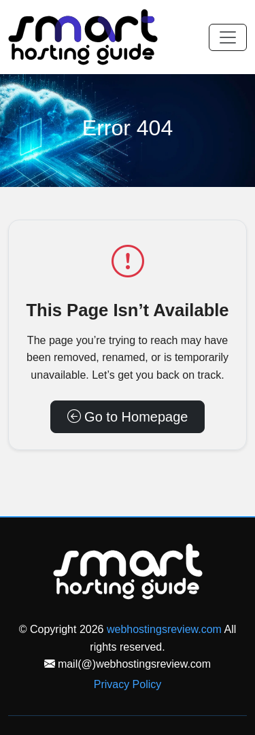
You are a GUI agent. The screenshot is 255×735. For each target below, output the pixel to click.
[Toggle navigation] (228, 37)
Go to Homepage (127, 416)
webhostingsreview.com (164, 629)
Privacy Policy (128, 684)
